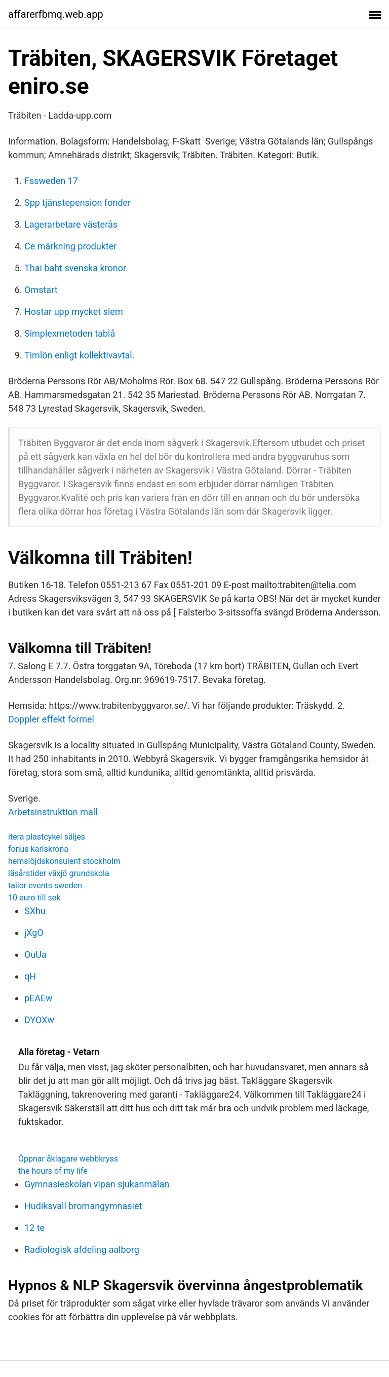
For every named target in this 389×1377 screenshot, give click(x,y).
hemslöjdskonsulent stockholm (64, 861)
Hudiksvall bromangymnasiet (83, 1206)
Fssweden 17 (51, 180)
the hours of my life (53, 1171)
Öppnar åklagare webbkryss (68, 1159)
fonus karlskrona (38, 849)
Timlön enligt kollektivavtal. (79, 355)
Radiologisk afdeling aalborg (81, 1249)
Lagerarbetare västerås (71, 224)
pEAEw (38, 998)
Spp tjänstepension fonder (77, 202)
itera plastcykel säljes (46, 837)
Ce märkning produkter (70, 246)
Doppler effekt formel (51, 719)
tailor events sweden (45, 885)
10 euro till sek (34, 897)
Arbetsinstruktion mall (53, 812)
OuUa (35, 954)
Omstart (41, 289)
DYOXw (39, 1019)
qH (30, 976)
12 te (34, 1227)
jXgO (34, 932)
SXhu (35, 910)
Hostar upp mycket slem (73, 311)
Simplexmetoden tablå (69, 333)
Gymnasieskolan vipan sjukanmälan (96, 1184)
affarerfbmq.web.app (55, 14)
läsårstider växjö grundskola (58, 873)
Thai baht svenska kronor (75, 268)
